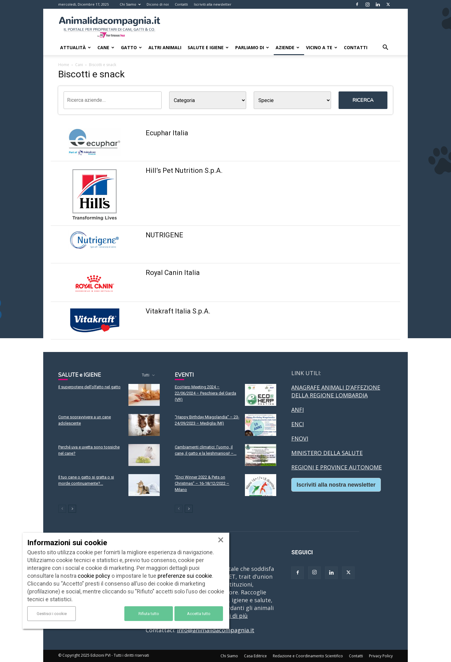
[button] (385, 47)
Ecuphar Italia (167, 133)
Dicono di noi (158, 4)
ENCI (297, 424)
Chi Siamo (130, 4)
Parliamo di (252, 47)
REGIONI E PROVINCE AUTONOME (336, 467)
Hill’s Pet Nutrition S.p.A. (184, 170)
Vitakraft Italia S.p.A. (178, 311)
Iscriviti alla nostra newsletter (336, 485)
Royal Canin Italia (173, 273)
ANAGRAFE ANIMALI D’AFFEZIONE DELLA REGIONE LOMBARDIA (335, 391)
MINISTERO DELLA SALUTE (327, 453)
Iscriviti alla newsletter (212, 4)
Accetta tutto (198, 613)
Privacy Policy (381, 656)
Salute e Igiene (208, 47)
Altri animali (164, 47)
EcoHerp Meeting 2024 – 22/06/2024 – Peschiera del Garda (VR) (205, 393)
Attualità (75, 47)
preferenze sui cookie (185, 575)
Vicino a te (321, 47)
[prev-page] (62, 509)
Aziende (287, 47)
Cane (105, 47)
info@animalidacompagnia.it (215, 630)
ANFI (297, 409)
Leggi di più (232, 615)
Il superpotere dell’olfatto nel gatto (89, 387)
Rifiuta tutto (148, 613)
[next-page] (72, 509)
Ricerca (363, 100)
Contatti (181, 4)
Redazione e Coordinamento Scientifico (308, 656)
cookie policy (94, 575)
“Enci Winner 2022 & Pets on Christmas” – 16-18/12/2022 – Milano (202, 483)
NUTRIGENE (164, 235)
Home (63, 64)
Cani (79, 64)
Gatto (131, 47)
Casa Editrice (255, 656)
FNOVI (299, 438)
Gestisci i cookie (52, 613)
